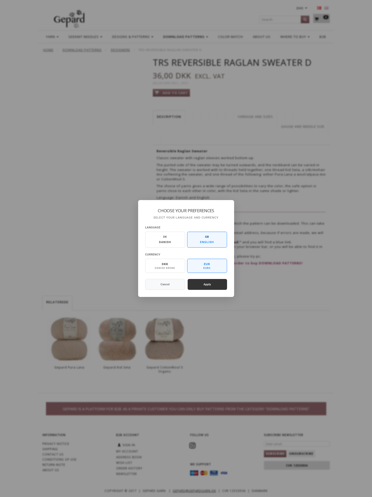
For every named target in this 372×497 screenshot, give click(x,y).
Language (153, 227)
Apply (207, 284)
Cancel (165, 284)
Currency (152, 254)
